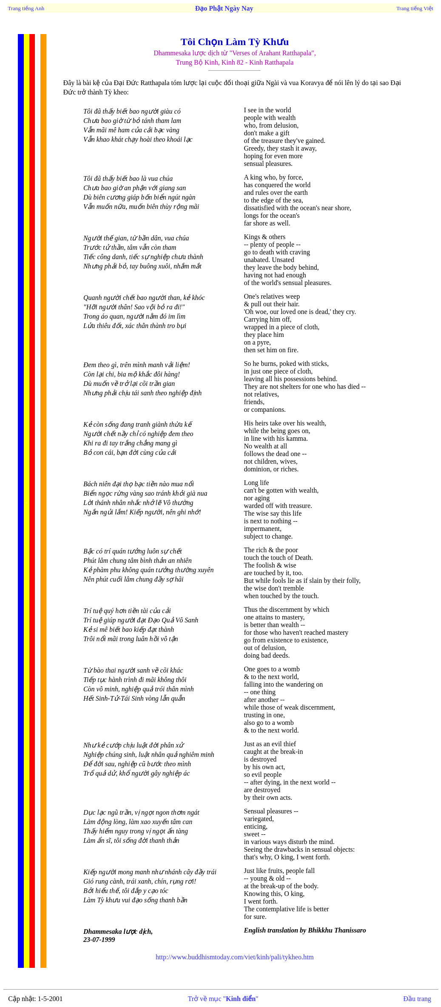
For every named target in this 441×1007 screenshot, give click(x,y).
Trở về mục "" (223, 998)
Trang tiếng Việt (414, 8)
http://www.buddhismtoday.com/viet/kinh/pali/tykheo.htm (235, 957)
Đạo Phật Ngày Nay (224, 8)
